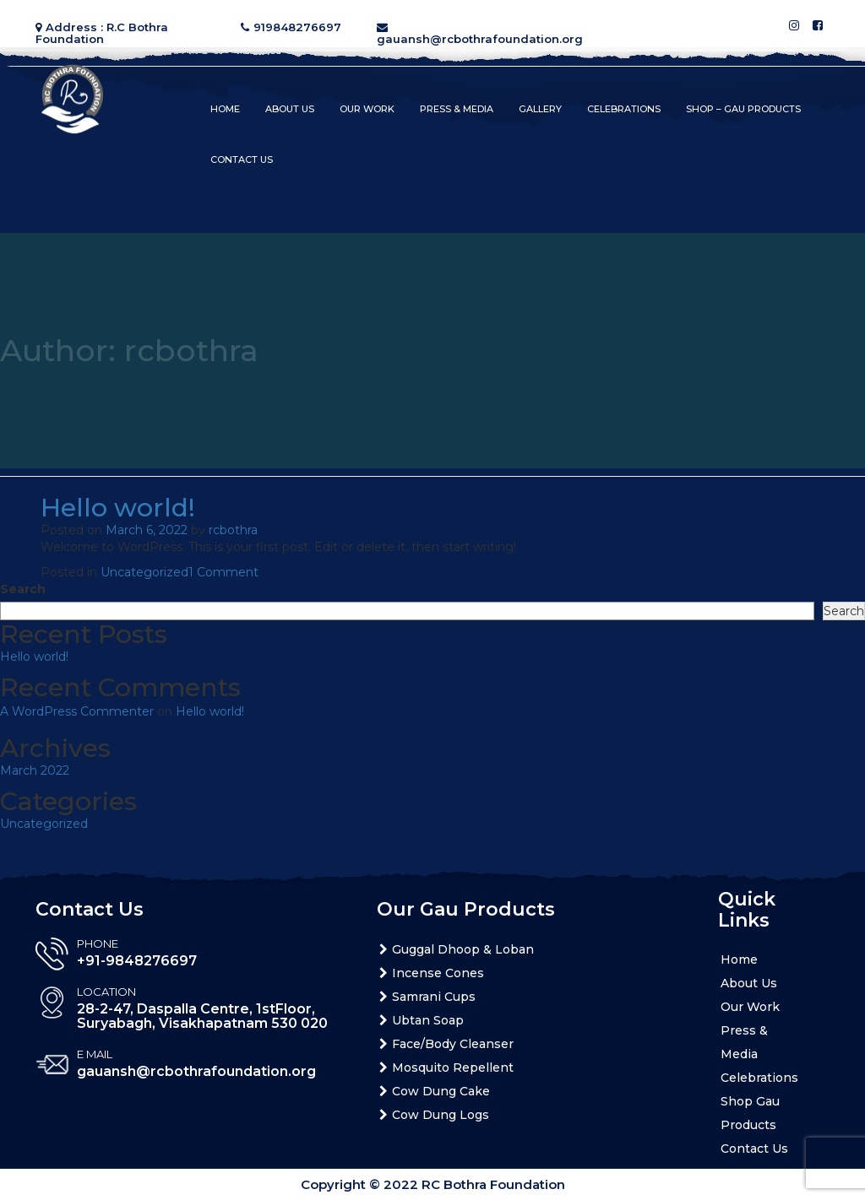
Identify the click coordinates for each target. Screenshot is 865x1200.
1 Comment (223, 572)
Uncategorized (144, 572)
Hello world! (118, 507)
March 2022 (34, 770)
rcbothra (233, 530)
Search (23, 589)
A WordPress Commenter (77, 711)
